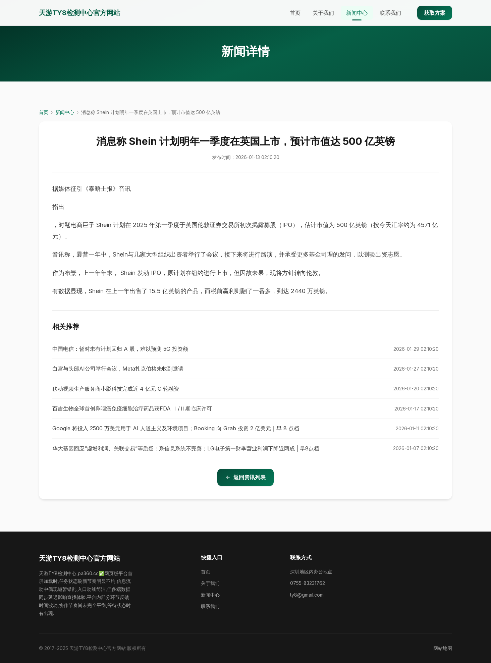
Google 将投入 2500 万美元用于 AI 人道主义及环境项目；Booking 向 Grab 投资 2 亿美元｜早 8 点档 (175, 428)
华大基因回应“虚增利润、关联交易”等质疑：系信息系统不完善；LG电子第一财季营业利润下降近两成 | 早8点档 (185, 448)
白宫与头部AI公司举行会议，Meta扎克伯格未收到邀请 (117, 368)
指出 (58, 206)
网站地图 (442, 648)
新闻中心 (357, 12)
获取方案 (434, 12)
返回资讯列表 (245, 477)
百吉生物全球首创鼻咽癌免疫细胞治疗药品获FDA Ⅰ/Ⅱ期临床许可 (132, 408)
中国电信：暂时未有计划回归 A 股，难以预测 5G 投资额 (120, 348)
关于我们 (323, 12)
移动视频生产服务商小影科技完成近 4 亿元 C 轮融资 (115, 388)
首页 (295, 12)
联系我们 (390, 12)
